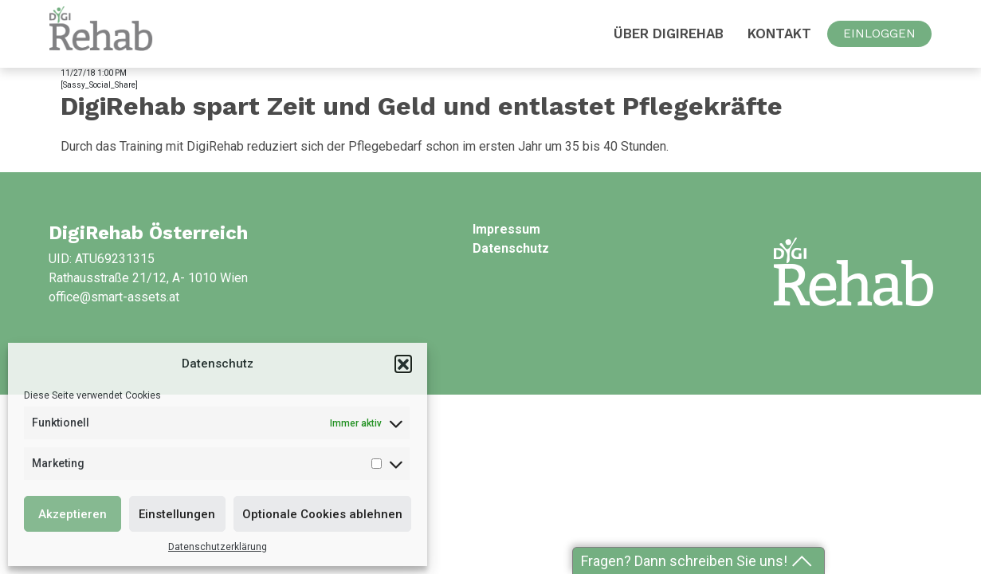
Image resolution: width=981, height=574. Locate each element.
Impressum (506, 229)
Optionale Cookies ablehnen (322, 514)
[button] (403, 364)
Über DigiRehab (669, 33)
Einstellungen (177, 514)
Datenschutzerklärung (217, 546)
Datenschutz (511, 248)
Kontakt (779, 33)
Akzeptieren (72, 514)
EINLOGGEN (879, 33)
